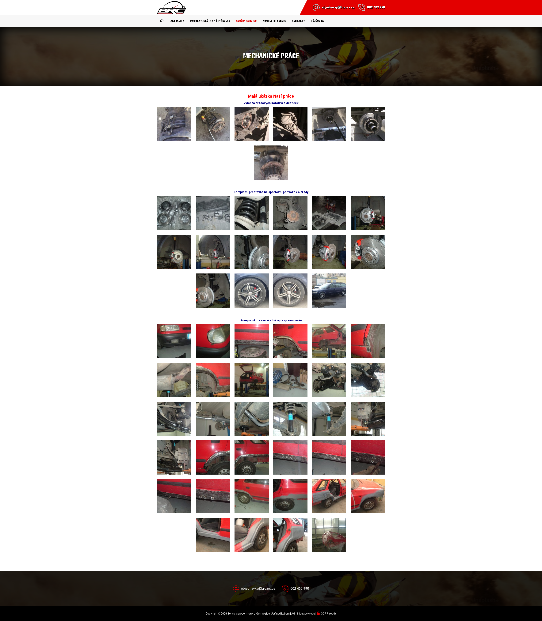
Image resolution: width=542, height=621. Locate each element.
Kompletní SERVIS (274, 21)
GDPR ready (328, 613)
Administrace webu (303, 613)
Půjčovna (317, 21)
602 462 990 (376, 7)
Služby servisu (246, 21)
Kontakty (298, 21)
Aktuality (177, 21)
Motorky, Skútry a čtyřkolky (210, 21)
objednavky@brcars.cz (338, 7)
